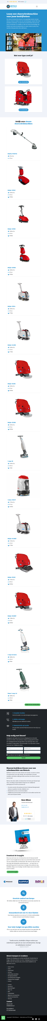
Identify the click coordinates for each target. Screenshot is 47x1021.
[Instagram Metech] (39, 1019)
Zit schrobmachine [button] (23, 109)
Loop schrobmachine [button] (23, 82)
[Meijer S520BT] (23, 601)
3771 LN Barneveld (11, 1010)
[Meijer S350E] (23, 214)
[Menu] (37, 6)
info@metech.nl (10, 1005)
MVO (9, 991)
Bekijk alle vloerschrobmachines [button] (32, 704)
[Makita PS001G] (23, 139)
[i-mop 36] (23, 446)
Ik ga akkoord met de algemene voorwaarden (19, 755)
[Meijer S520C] (23, 563)
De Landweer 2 (10, 1008)
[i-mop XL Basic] (23, 640)
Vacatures (10, 986)
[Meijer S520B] (23, 408)
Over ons (10, 989)
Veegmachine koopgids (13, 979)
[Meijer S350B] (23, 253)
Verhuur (10, 972)
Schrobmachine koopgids (14, 977)
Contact (10, 984)
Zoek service (11, 967)
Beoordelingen (11, 988)
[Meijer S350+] (23, 292)
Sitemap (10, 998)
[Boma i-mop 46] (23, 679)
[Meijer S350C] (23, 175)
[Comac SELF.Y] (23, 485)
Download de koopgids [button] (12, 871)
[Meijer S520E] (23, 369)
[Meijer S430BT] (23, 524)
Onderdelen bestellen (13, 974)
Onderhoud (10, 970)
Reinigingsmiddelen (12, 975)
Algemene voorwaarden (13, 995)
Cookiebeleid (11, 993)
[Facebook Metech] (33, 1019)
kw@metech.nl (25, 807)
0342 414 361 (24, 805)
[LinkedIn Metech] (36, 1019)
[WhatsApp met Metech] (3, 1017)
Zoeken (9, 981)
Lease (9, 968)
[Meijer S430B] (23, 330)
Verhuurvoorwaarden (13, 997)
